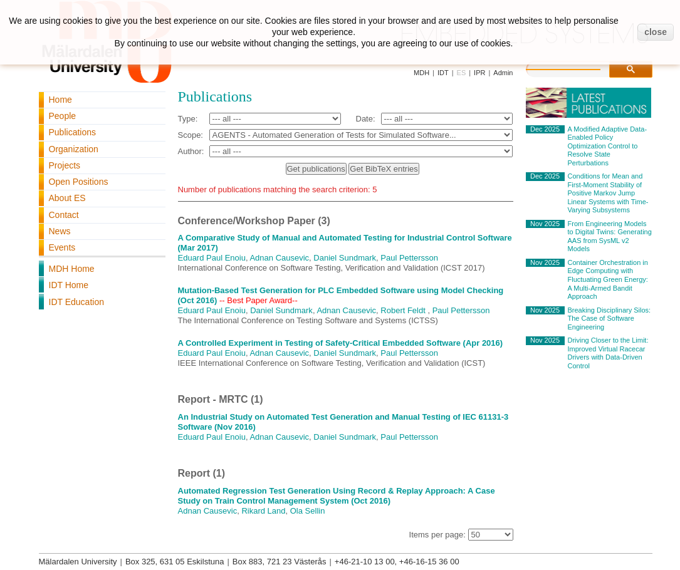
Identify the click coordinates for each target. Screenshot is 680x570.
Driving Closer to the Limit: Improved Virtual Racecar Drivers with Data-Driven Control (608, 353)
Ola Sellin (307, 511)
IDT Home (69, 285)
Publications (73, 132)
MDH (421, 72)
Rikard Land (263, 511)
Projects (65, 165)
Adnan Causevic (279, 257)
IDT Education (76, 302)
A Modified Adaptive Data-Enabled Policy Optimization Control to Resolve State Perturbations (607, 146)
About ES (67, 198)
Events (62, 247)
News (60, 231)
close (655, 32)
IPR (479, 72)
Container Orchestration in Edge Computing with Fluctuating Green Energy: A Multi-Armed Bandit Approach (608, 279)
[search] (576, 67)
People (62, 116)
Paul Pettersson (409, 257)
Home (60, 100)
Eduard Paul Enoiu (212, 257)
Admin (503, 72)
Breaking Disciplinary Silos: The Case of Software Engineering (609, 318)
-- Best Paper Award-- (258, 300)
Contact (64, 215)
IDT (443, 72)
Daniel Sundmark (344, 257)
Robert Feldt (403, 310)
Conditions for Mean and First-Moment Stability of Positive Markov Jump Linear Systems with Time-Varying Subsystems (608, 193)
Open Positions (78, 182)
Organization (73, 149)
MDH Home (72, 269)
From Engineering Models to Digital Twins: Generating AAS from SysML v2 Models (610, 236)
